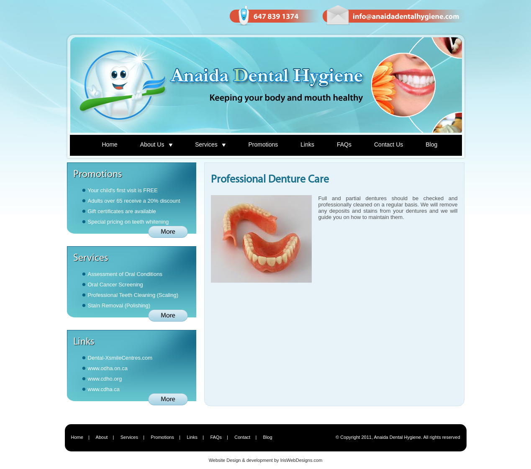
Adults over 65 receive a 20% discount (134, 201)
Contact (242, 437)
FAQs (344, 144)
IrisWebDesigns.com (301, 460)
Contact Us (388, 144)
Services (210, 144)
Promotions (263, 144)
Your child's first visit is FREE (123, 190)
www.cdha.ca (104, 389)
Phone (274, 16)
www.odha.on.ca (108, 368)
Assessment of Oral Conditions (125, 274)
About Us (156, 144)
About (102, 437)
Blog (431, 144)
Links (307, 144)
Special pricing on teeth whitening (128, 222)
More (168, 232)
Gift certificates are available (122, 211)
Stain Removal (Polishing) (119, 305)
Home (110, 144)
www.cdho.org (105, 379)
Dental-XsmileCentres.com (120, 358)
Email (394, 16)
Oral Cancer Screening (115, 284)
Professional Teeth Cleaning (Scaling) (133, 295)
